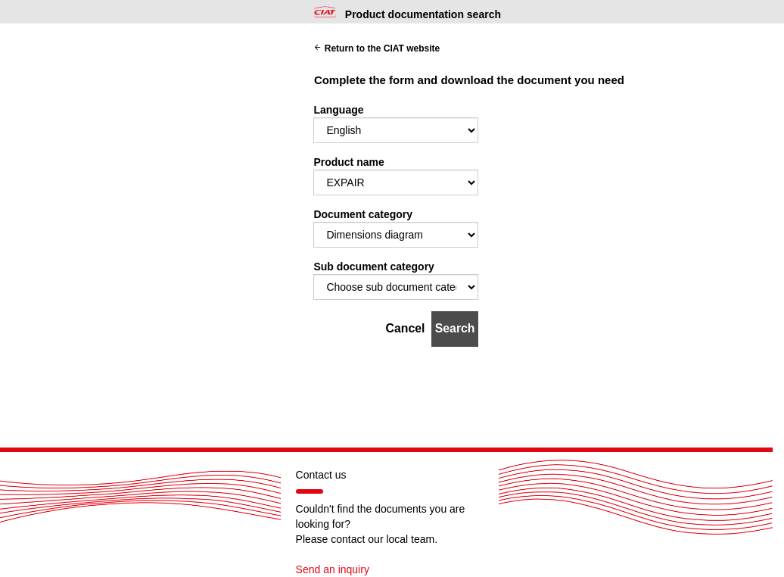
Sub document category (373, 266)
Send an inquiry (332, 569)
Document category (362, 214)
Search (455, 328)
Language (338, 110)
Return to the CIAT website (376, 48)
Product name (348, 162)
